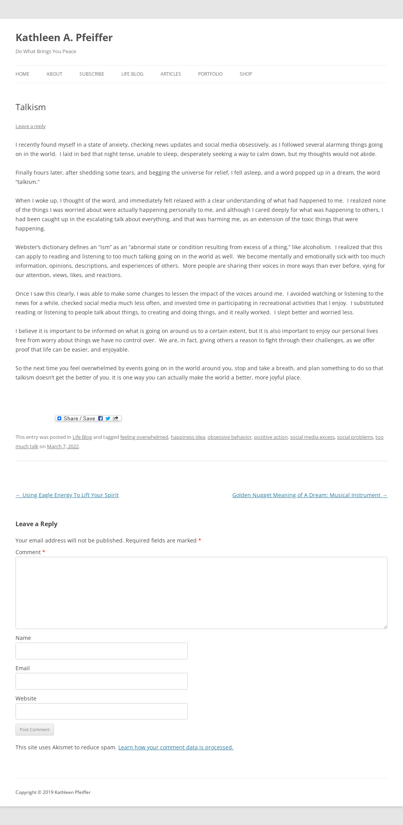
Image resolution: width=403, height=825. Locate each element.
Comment (30, 552)
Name (23, 637)
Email (23, 668)
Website (26, 698)
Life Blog (132, 74)
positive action (271, 436)
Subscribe (92, 74)
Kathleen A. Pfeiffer (64, 37)
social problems (355, 436)
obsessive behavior (230, 436)
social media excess (312, 436)
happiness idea (188, 436)
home (22, 74)
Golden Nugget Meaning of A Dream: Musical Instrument (309, 495)
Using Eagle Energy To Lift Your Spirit (67, 495)
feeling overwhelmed (144, 436)
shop (246, 74)
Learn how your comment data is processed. (175, 747)
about (54, 74)
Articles (171, 74)
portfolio (210, 74)
